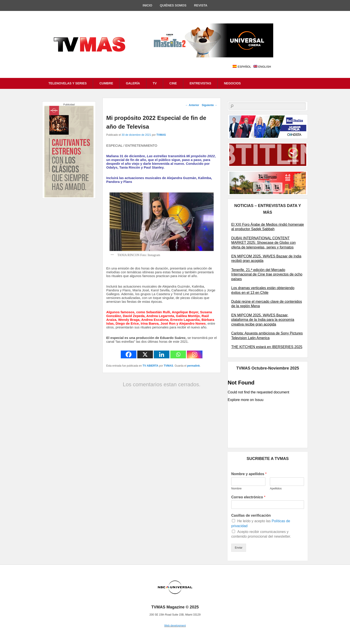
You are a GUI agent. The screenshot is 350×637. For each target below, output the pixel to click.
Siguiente (209, 105)
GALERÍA (133, 83)
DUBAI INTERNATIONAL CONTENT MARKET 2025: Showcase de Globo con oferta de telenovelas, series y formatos (263, 242)
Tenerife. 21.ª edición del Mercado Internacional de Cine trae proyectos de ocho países (266, 274)
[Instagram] (194, 354)
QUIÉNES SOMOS (173, 5)
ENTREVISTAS (200, 83)
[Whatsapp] (178, 354)
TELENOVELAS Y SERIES (67, 83)
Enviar (238, 547)
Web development (175, 625)
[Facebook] (128, 354)
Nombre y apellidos (249, 474)
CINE (173, 83)
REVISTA (200, 5)
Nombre (236, 488)
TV (155, 83)
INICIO (147, 5)
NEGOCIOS (232, 83)
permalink (193, 365)
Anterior (192, 105)
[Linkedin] (161, 354)
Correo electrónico (248, 497)
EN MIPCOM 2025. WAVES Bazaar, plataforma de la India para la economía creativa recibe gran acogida (262, 319)
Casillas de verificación (251, 515)
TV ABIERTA (150, 365)
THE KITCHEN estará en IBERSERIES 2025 (266, 347)
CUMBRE (106, 83)
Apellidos (276, 488)
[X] (145, 354)
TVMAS (161, 134)
